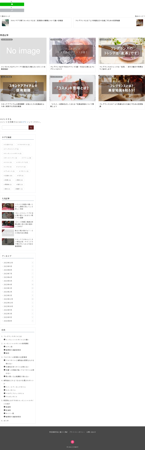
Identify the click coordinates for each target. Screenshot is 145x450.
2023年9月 (19, 266)
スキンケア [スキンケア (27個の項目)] (23, 162)
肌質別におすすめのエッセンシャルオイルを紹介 (19, 402)
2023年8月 (19, 270)
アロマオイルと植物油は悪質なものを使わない (20, 362)
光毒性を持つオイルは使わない (17, 367)
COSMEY (75, 447)
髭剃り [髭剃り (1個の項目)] (19, 189)
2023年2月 (19, 292)
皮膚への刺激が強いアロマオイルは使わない (20, 371)
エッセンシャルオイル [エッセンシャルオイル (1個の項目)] (13, 153)
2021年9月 (19, 317)
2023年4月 (19, 284)
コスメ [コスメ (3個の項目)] (8, 162)
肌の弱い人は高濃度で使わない (17, 376)
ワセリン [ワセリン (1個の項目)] (24, 171)
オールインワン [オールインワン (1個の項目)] (11, 158)
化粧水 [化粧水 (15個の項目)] (8, 175)
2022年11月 (19, 303)
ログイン (24, 122)
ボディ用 (9, 347)
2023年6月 (19, 277)
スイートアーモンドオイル (16, 387)
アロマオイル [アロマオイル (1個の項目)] (24, 144)
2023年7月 (19, 273)
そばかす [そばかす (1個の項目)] (9, 144)
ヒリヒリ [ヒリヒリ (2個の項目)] (22, 167)
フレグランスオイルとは (13, 336)
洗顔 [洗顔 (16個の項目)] (8, 180)
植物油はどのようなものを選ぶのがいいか (19, 382)
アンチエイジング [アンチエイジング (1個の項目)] (12, 149)
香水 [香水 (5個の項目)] (7, 189)
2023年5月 (19, 281)
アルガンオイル (11, 396)
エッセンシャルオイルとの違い (17, 339)
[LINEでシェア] (12, 4)
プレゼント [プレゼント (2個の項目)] (9, 171)
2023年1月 (19, 295)
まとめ (6, 420)
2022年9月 (19, 310)
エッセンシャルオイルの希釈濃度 (16, 343)
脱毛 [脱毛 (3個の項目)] (20, 184)
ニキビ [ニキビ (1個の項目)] (8, 167)
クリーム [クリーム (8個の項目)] (27, 158)
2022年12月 (19, 299)
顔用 (7, 353)
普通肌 (8, 407)
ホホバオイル (11, 390)
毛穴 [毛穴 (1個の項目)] (20, 175)
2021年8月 (19, 321)
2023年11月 (19, 262)
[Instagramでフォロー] (72, 442)
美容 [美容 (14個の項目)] (20, 180)
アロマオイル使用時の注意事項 (15, 357)
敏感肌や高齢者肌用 (13, 350)
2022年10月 (19, 306)
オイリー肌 (10, 413)
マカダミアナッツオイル (15, 393)
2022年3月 (19, 313)
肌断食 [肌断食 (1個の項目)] (8, 184)
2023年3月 (19, 288)
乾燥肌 (8, 410)
